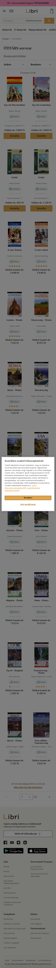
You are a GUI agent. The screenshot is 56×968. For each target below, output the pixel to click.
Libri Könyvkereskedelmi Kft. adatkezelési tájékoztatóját (22, 488)
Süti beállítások (28, 504)
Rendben (28, 498)
